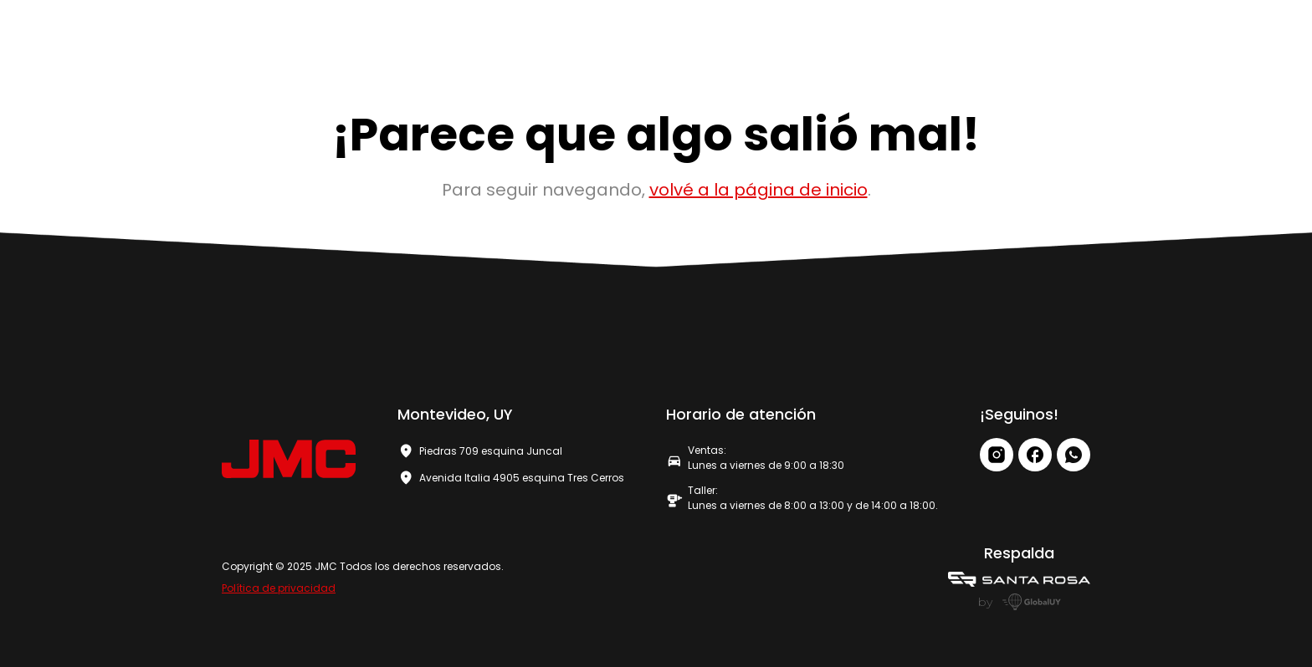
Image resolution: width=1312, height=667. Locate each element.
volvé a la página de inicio (758, 189)
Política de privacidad (279, 588)
